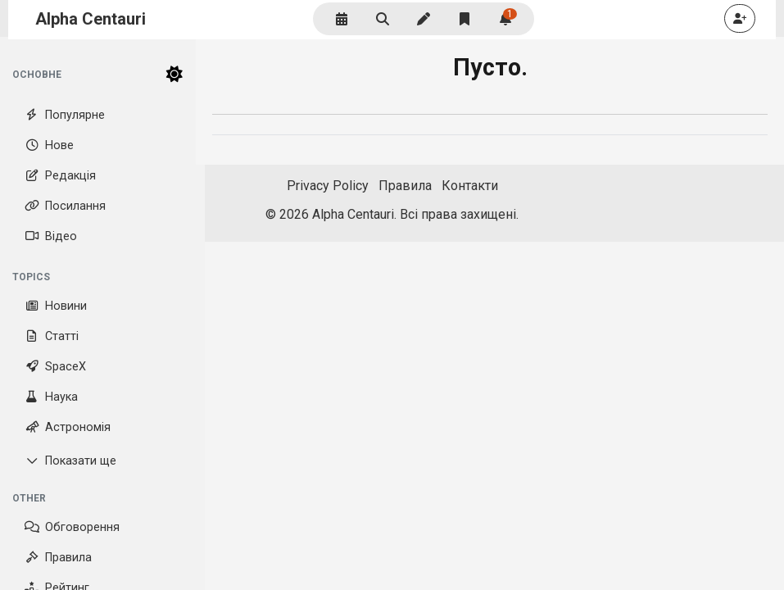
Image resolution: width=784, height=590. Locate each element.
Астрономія (68, 427)
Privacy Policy (328, 185)
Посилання (65, 206)
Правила (58, 558)
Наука (51, 397)
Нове (49, 145)
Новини (56, 306)
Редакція (60, 176)
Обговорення (72, 527)
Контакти (470, 185)
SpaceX (55, 367)
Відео (51, 236)
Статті (52, 336)
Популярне (65, 115)
